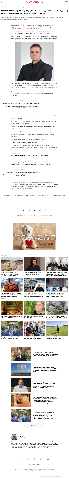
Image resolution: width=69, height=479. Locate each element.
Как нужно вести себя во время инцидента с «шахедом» (29, 155)
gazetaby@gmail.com (45, 475)
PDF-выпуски (32, 464)
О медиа (38, 464)
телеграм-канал (53, 195)
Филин (3, 6)
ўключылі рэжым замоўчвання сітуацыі (28, 28)
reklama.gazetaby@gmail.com (55, 475)
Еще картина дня (34, 425)
